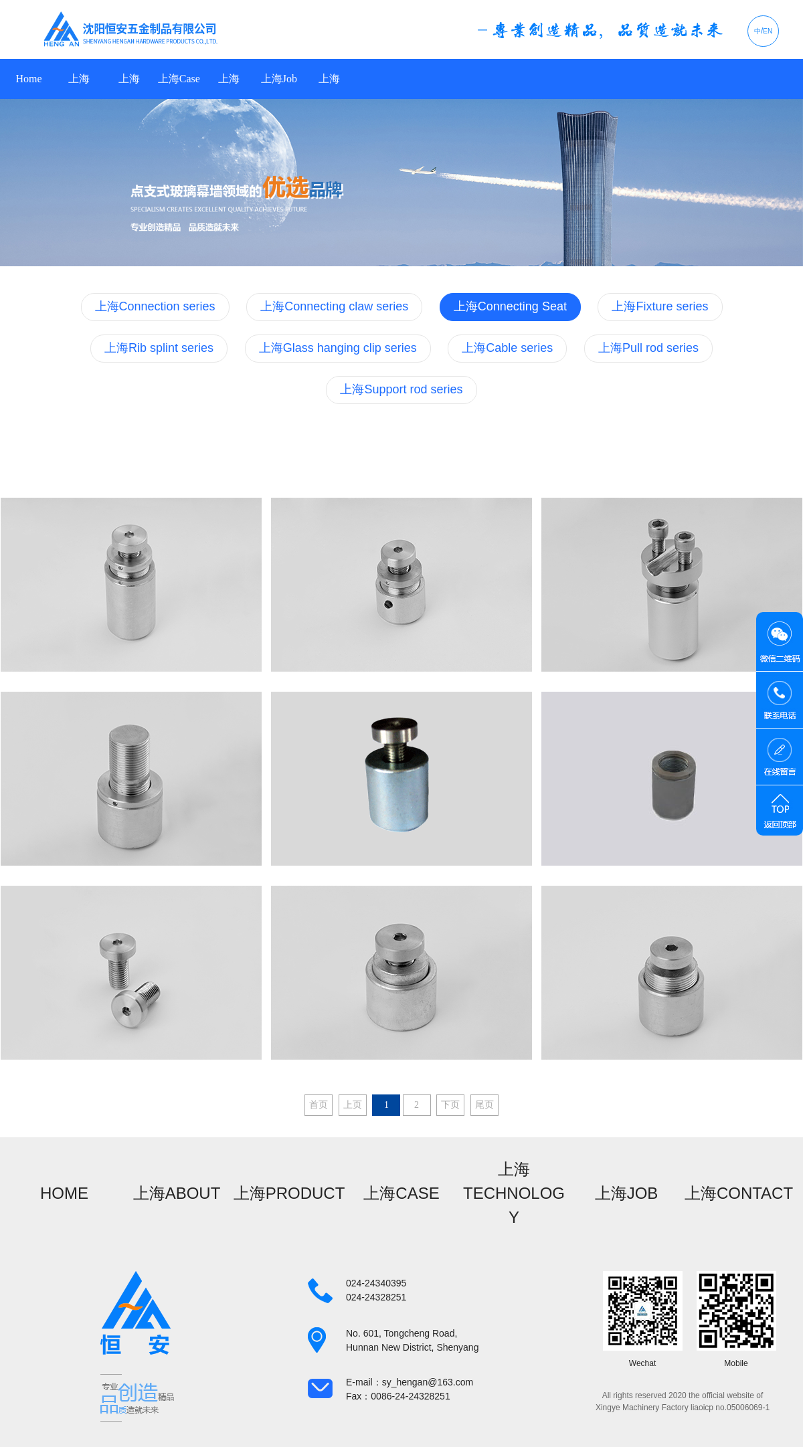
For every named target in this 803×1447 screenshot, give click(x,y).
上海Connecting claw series (334, 306)
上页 (352, 1105)
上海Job (279, 78)
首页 (318, 1105)
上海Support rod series (401, 389)
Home (28, 78)
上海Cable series (507, 348)
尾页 (484, 1105)
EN (767, 31)
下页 (450, 1105)
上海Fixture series (660, 306)
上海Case (179, 78)
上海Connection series (155, 306)
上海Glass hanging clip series (338, 348)
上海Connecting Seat (510, 306)
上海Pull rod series (648, 348)
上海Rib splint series (158, 348)
